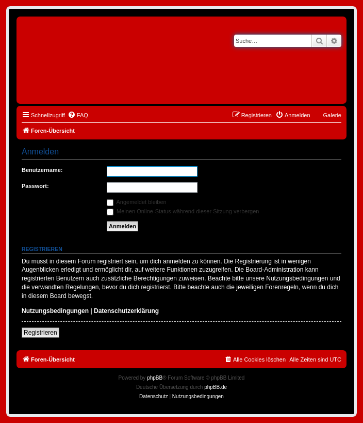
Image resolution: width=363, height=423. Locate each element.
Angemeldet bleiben (137, 202)
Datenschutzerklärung (126, 311)
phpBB (154, 378)
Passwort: (35, 186)
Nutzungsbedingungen (55, 311)
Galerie (332, 115)
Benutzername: (42, 170)
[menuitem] (78, 115)
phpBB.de (215, 387)
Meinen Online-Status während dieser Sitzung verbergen (183, 211)
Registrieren (40, 332)
